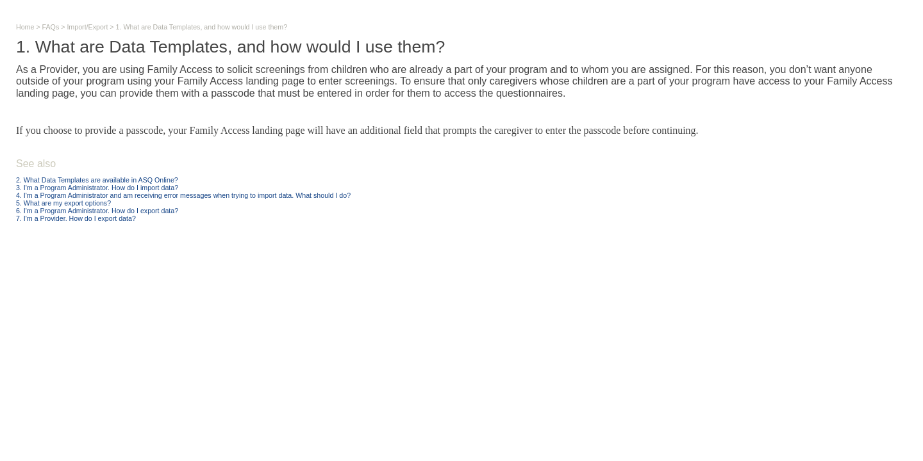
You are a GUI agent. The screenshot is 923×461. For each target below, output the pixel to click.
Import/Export (87, 27)
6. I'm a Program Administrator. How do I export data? (97, 210)
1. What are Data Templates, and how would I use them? (202, 27)
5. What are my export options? (63, 203)
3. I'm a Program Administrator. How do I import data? (97, 187)
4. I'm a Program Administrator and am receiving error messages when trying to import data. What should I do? (183, 195)
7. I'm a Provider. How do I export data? (76, 218)
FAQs (51, 27)
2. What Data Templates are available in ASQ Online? (97, 180)
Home (25, 27)
